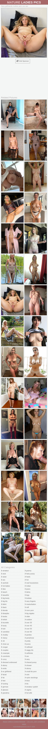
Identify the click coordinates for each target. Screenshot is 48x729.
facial (3, 674)
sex (27, 656)
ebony (4, 665)
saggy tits (29, 650)
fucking (4, 684)
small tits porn (31, 671)
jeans (27, 589)
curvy (4, 659)
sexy (27, 659)
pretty (27, 641)
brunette (5, 623)
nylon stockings (31, 678)
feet (3, 681)
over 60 (28, 632)
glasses (4, 690)
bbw (3, 589)
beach (4, 592)
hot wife (28, 693)
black (3, 607)
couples (4, 650)
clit (3, 641)
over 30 (28, 623)
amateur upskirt (31, 687)
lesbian (28, 598)
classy (4, 638)
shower (28, 665)
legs (27, 595)
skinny (28, 668)
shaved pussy (30, 662)
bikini (3, 604)
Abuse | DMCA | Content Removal (14, 721)
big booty (5, 598)
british (4, 619)
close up (5, 644)
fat (2, 678)
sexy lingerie (30, 601)
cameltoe (5, 632)
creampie (5, 653)
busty (4, 626)
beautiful (5, 595)
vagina (28, 690)
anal (3, 574)
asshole (4, 583)
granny (28, 571)
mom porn (29, 610)
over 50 (28, 629)
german (4, 687)
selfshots (29, 653)
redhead (28, 647)
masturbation (30, 604)
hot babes (5, 586)
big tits (4, 601)
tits (26, 684)
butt (3, 629)
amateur (5, 571)
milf (27, 607)
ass (3, 580)
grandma (5, 693)
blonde (4, 610)
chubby (4, 635)
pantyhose (29, 638)
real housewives (31, 583)
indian (28, 586)
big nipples (29, 613)
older (27, 616)
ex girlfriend (6, 671)
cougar (4, 647)
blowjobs (5, 613)
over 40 (28, 626)
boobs (4, 616)
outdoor (28, 619)
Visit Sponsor (23, 61)
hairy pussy (30, 574)
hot (27, 580)
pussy (28, 644)
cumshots (5, 656)
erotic (4, 668)
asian (4, 577)
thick (27, 681)
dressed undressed (9, 662)
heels (27, 577)
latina (27, 592)
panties (28, 635)
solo (27, 674)
